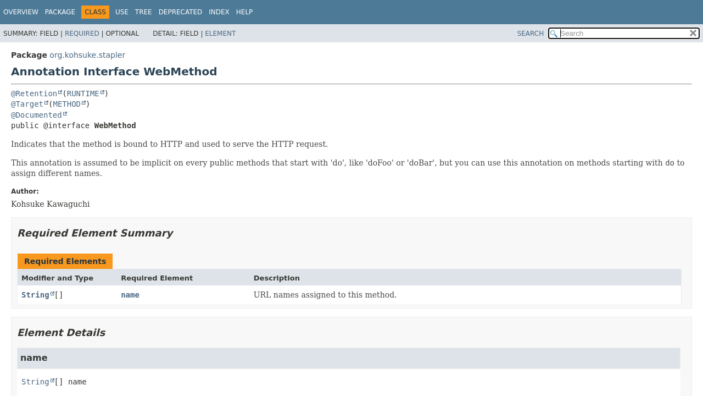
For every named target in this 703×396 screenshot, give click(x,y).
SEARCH (530, 33)
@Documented (36, 115)
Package (60, 12)
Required (82, 33)
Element (220, 33)
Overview (20, 12)
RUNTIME (83, 93)
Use (122, 12)
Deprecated (181, 12)
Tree (143, 12)
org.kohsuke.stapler (87, 55)
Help (244, 12)
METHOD (67, 104)
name (130, 294)
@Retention (34, 93)
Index (219, 12)
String (35, 294)
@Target (27, 104)
